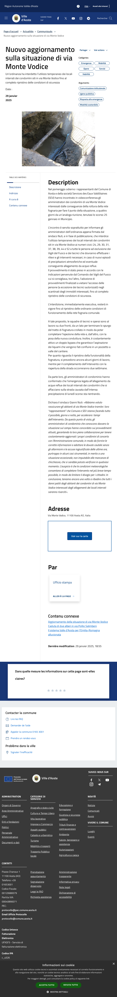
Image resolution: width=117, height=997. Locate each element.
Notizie (91, 805)
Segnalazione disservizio (37, 884)
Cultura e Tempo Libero (42, 813)
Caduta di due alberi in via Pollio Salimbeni (72, 626)
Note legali (64, 887)
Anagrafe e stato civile (42, 808)
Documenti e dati (11, 842)
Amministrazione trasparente (68, 874)
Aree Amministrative (12, 811)
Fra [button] (88, 6)
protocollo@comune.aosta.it (17, 918)
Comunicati (93, 811)
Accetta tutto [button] (46, 985)
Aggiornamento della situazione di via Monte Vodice (78, 622)
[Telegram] (87, 18)
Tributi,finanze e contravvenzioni (67, 827)
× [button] (113, 964)
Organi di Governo (11, 805)
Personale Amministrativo (10, 835)
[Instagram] (80, 18)
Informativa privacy (69, 882)
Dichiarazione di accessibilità (67, 895)
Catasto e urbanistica (41, 835)
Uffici (4, 816)
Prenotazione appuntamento (38, 874)
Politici (5, 827)
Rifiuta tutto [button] (71, 985)
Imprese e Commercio (41, 824)
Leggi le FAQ (36, 891)
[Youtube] (72, 18)
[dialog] (58, 979)
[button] (58, 991)
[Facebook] (57, 18)
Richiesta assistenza (40, 897)
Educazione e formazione (66, 807)
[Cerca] (110, 18)
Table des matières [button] (17, 177)
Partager (86, 50)
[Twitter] (64, 18)
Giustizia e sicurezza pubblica (69, 817)
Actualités (28, 31)
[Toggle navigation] (6, 18)
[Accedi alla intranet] (100, 6)
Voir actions (101, 50)
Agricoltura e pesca (69, 855)
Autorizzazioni (66, 849)
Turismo (34, 840)
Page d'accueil (11, 31)
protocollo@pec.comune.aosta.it (19, 910)
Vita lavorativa (38, 819)
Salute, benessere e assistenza (69, 842)
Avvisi (91, 816)
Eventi (91, 837)
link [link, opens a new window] (87, 978)
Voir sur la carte (79, 536)
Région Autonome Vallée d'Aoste (21, 6)
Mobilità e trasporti (40, 846)
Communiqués (44, 31)
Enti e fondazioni (10, 822)
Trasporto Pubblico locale (40, 854)
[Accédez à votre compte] (78, 6)
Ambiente (64, 834)
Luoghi (91, 831)
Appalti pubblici (38, 829)
